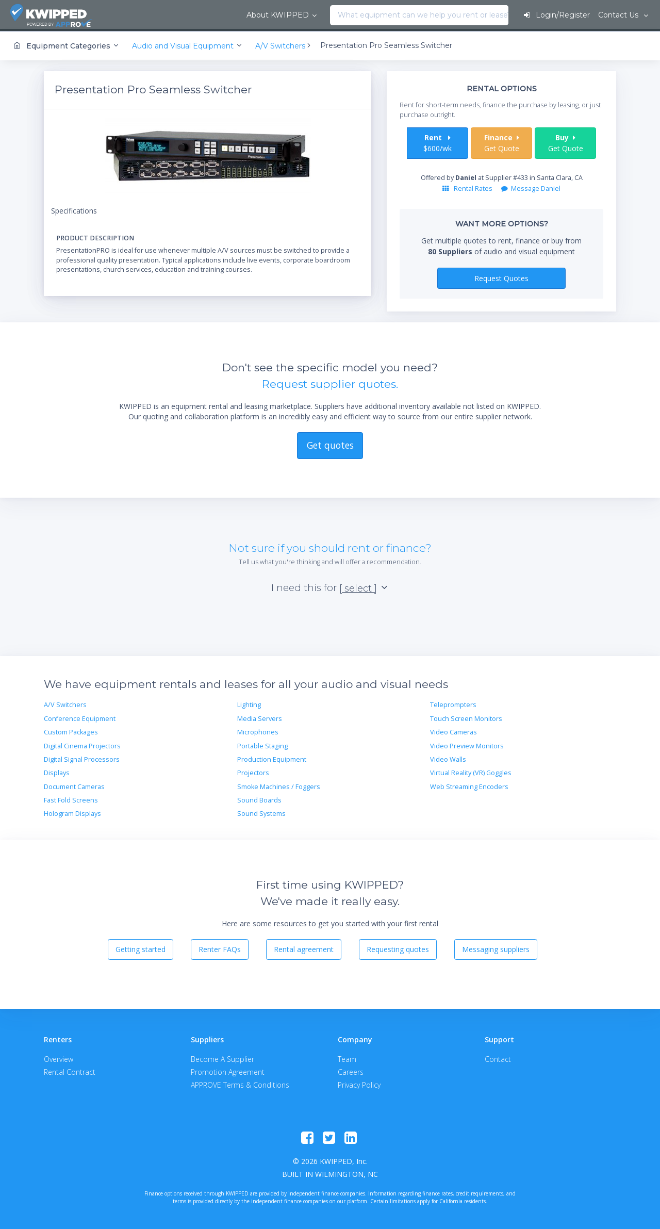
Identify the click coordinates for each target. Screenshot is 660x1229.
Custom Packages (71, 730)
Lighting (249, 703)
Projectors (253, 771)
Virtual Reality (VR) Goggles (471, 771)
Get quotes (330, 443)
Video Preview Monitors (467, 744)
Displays (57, 771)
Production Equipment (271, 757)
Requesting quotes (398, 948)
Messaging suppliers (496, 948)
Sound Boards (259, 798)
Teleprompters (453, 703)
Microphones (257, 730)
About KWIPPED (159, 15)
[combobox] (215, 15)
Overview (58, 1057)
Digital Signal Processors (82, 757)
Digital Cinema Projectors (82, 744)
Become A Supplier (222, 1057)
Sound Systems (261, 812)
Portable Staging (262, 744)
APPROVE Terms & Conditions (240, 1083)
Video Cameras (453, 730)
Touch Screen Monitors (466, 717)
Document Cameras (74, 785)
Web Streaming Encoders (469, 785)
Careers (351, 1070)
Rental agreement (304, 948)
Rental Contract (69, 1070)
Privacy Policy (359, 1083)
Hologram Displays (72, 812)
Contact (498, 1057)
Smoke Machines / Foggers (278, 785)
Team (347, 1057)
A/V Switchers (65, 703)
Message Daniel (530, 187)
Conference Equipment (80, 717)
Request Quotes (501, 276)
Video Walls (448, 757)
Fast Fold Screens (71, 798)
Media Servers (259, 717)
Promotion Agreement (228, 1070)
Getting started (141, 948)
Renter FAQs (220, 948)
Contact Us (619, 15)
